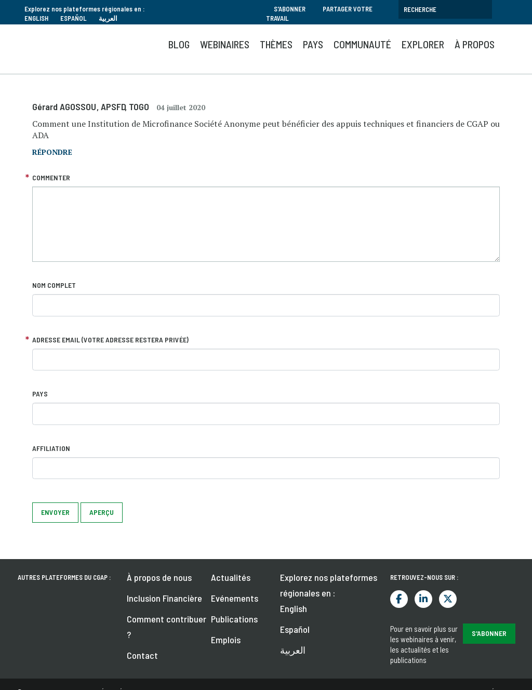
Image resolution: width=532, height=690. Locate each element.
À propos (475, 44)
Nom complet (54, 285)
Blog (179, 44)
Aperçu (101, 512)
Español (73, 18)
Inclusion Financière (164, 598)
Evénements (234, 598)
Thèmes (276, 44)
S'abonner (289, 9)
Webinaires (224, 44)
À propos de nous (159, 577)
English (36, 18)
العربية (108, 18)
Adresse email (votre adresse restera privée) (110, 339)
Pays (313, 44)
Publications (234, 619)
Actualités (230, 577)
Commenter (51, 177)
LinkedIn (423, 599)
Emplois (226, 639)
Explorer (423, 44)
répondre (52, 152)
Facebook (399, 599)
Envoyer (55, 512)
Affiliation (51, 448)
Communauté (362, 44)
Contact (142, 655)
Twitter (448, 599)
